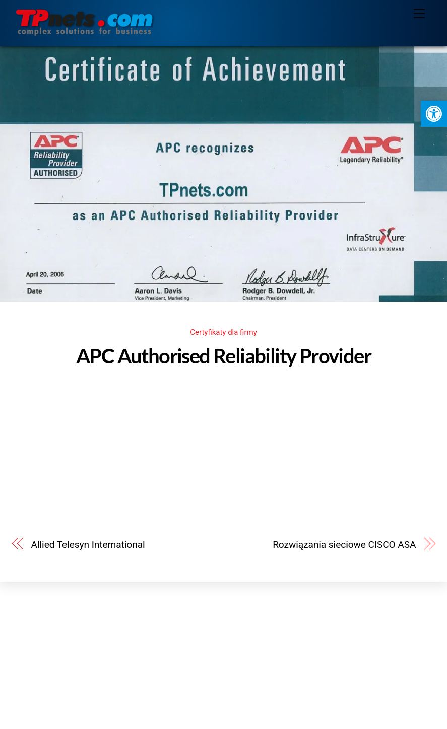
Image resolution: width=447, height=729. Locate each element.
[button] (434, 114)
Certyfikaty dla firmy (223, 332)
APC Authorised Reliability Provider (223, 356)
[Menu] (419, 14)
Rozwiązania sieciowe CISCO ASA (344, 544)
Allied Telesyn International (88, 544)
